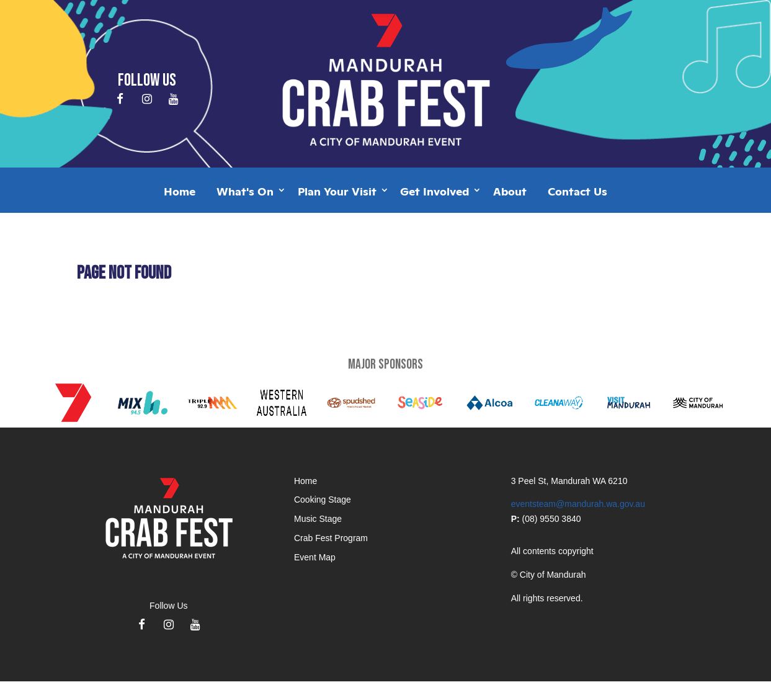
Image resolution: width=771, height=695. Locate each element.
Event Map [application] (315, 557)
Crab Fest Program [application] (331, 538)
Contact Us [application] (577, 190)
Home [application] (179, 190)
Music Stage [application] (318, 519)
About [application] (510, 190)
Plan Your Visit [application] (337, 190)
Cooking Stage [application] (322, 499)
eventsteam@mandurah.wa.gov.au (578, 504)
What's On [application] (245, 190)
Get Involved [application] (434, 190)
